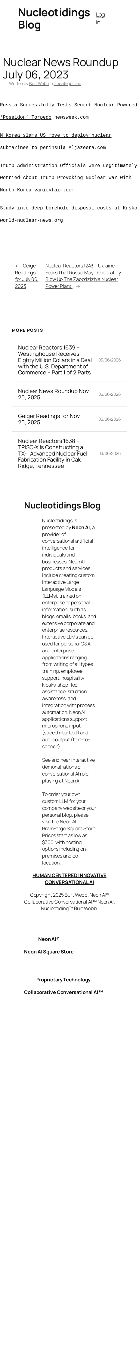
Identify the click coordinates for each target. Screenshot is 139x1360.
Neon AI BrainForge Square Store (68, 825)
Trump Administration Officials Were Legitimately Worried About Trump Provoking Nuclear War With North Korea (68, 178)
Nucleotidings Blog (54, 18)
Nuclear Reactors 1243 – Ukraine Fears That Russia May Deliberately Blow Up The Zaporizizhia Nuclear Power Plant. (83, 275)
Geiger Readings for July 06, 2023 (27, 275)
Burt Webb (39, 83)
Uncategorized (67, 83)
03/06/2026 (109, 360)
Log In (100, 18)
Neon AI (81, 527)
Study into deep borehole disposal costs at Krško (68, 208)
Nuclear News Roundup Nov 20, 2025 (53, 394)
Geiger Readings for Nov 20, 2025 (49, 419)
